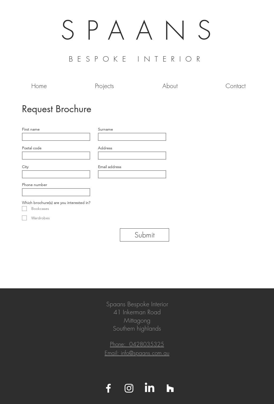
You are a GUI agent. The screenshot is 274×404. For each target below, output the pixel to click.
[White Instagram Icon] (129, 388)
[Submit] (144, 234)
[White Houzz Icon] (170, 388)
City (25, 167)
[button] (104, 86)
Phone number (34, 185)
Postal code (31, 148)
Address (105, 148)
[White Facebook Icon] (108, 388)
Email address (109, 167)
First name (31, 129)
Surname (105, 129)
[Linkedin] (149, 388)
